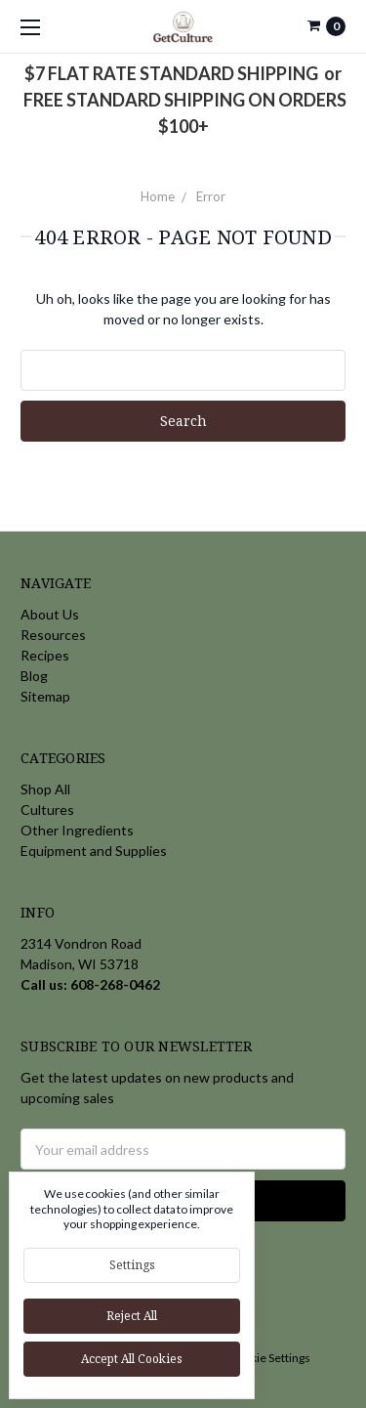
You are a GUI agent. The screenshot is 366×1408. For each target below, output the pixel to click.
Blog (34, 675)
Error (210, 196)
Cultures (47, 809)
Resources (53, 634)
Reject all (131, 1315)
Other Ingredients (77, 830)
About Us (49, 614)
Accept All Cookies (132, 1358)
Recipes (44, 655)
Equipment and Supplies (93, 850)
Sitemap (45, 696)
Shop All (45, 789)
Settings (132, 1265)
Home (158, 196)
